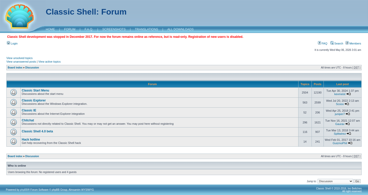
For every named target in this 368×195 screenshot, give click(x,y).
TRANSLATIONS (146, 29)
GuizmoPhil (340, 143)
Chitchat (28, 120)
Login (12, 43)
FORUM (69, 29)
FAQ (322, 43)
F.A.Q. (89, 29)
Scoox (340, 104)
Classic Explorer (34, 100)
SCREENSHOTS (113, 29)
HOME (50, 29)
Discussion (32, 67)
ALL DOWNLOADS (180, 29)
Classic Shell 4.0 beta (37, 131)
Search (336, 43)
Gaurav (339, 123)
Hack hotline (31, 139)
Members (353, 43)
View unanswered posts (21, 61)
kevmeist (339, 94)
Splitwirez (340, 133)
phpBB (24, 189)
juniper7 (340, 114)
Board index (15, 67)
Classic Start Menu (35, 90)
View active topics (49, 61)
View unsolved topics (19, 58)
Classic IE (29, 110)
